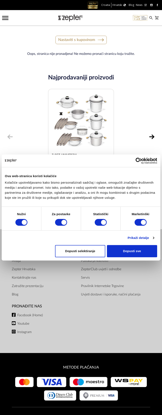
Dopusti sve (132, 251)
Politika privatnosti (94, 260)
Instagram (24, 332)
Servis (85, 277)
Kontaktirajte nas (24, 277)
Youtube (23, 323)
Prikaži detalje (138, 238)
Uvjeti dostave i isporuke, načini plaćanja (110, 294)
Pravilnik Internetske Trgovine (102, 286)
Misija (16, 260)
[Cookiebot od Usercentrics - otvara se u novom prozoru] (138, 161)
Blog (15, 294)
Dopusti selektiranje (80, 251)
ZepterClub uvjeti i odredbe (101, 269)
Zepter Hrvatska (23, 269)
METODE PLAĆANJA (81, 367)
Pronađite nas (27, 306)
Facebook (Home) (30, 315)
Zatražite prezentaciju (27, 286)
